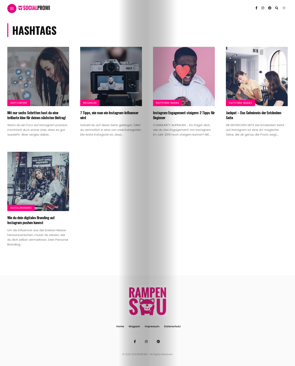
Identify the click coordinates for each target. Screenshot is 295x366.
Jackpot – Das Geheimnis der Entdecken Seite (253, 115)
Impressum (152, 326)
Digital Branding (21, 207)
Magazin (134, 326)
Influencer (90, 103)
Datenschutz (172, 326)
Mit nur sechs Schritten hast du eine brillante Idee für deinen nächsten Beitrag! (36, 115)
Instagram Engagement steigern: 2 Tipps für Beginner (184, 115)
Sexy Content (18, 103)
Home (120, 326)
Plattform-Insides (167, 103)
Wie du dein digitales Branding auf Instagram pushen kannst (30, 220)
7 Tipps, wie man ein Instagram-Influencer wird (109, 115)
